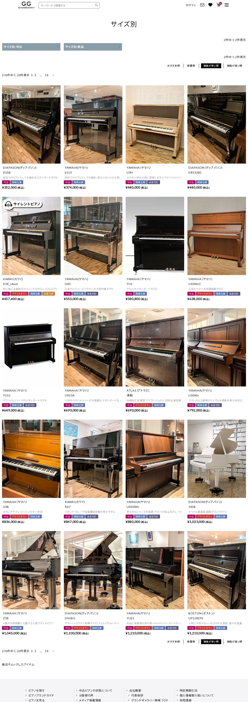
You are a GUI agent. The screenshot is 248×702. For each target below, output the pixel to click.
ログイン (191, 5)
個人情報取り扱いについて (197, 695)
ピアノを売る (36, 700)
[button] (53, 75)
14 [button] (46, 75)
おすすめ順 (173, 65)
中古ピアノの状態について (96, 690)
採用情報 (186, 700)
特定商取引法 (189, 690)
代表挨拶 (137, 695)
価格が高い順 (234, 65)
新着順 (191, 65)
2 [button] (35, 75)
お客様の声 (86, 695)
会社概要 (135, 690)
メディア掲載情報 (90, 700)
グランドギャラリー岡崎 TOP (149, 700)
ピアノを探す (36, 690)
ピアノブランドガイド (41, 695)
